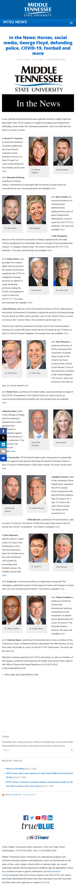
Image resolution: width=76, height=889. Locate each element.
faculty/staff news (48, 742)
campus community (24, 742)
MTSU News (15, 22)
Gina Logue (23, 60)
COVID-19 (37, 742)
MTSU (25, 746)
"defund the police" (9, 742)
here (4, 171)
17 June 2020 (38, 60)
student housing (58, 746)
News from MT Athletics (20, 795)
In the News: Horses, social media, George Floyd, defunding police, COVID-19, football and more (38, 45)
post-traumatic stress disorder (39, 746)
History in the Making (15, 769)
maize (64, 742)
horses (58, 742)
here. (12, 651)
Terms (45, 882)
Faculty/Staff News (56, 60)
